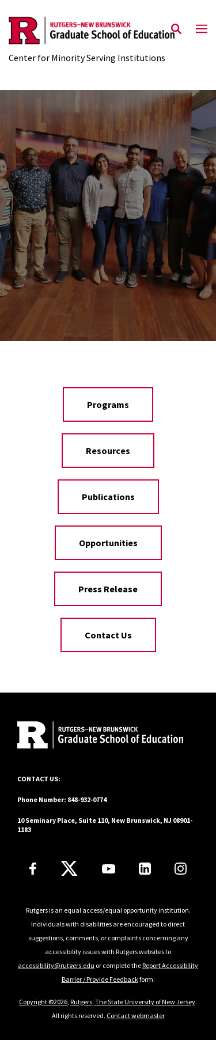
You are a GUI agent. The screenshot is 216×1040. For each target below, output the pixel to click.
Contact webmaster (136, 1015)
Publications (108, 496)
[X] (69, 869)
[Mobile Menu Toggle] (201, 29)
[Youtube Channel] (108, 868)
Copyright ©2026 (43, 1001)
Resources (108, 450)
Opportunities (108, 543)
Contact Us (108, 635)
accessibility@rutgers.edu (56, 965)
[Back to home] (95, 736)
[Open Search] (176, 29)
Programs (108, 404)
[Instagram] (181, 869)
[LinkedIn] (145, 869)
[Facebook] (32, 869)
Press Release (108, 589)
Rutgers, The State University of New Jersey (132, 1001)
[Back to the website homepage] (92, 30)
